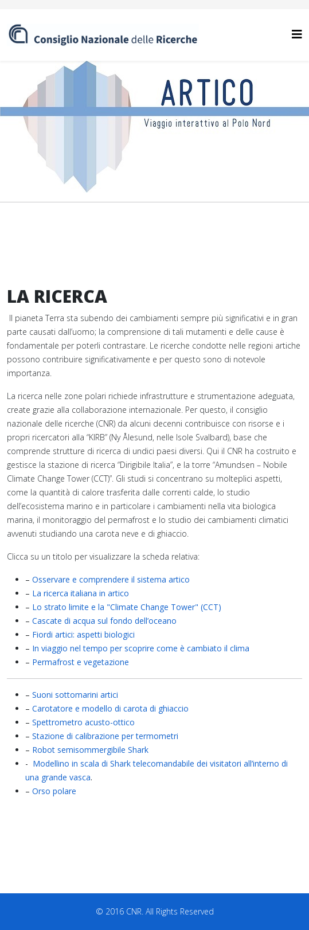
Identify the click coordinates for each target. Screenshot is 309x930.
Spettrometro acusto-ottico (83, 722)
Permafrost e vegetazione (80, 662)
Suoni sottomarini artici (75, 694)
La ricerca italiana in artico (80, 593)
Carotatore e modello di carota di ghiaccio (110, 708)
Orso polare (54, 791)
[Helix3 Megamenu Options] (297, 34)
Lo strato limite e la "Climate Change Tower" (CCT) (126, 606)
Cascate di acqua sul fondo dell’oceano (104, 620)
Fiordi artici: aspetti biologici (83, 634)
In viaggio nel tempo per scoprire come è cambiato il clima (140, 648)
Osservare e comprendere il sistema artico (111, 579)
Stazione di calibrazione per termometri (105, 735)
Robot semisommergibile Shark (90, 749)
